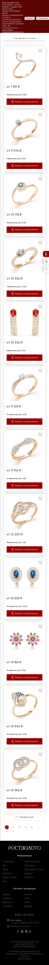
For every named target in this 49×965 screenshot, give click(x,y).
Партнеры (30, 865)
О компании (8, 861)
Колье (27, 902)
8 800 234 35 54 (24, 914)
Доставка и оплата (34, 869)
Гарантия (7, 873)
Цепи (27, 898)
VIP (4, 865)
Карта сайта (24, 958)
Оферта (24, 956)
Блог (5, 881)
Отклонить (42, 18)
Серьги (6, 894)
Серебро (7, 906)
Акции (5, 869)
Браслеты (8, 902)
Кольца (28, 894)
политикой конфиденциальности (13, 31)
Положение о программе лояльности (24, 954)
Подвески (7, 898)
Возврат (29, 873)
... (38, 827)
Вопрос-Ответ (10, 877)
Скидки (28, 906)
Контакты (29, 877)
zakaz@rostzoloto (19, 926)
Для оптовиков (32, 861)
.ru (29, 926)
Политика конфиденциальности (24, 951)
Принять (30, 18)
